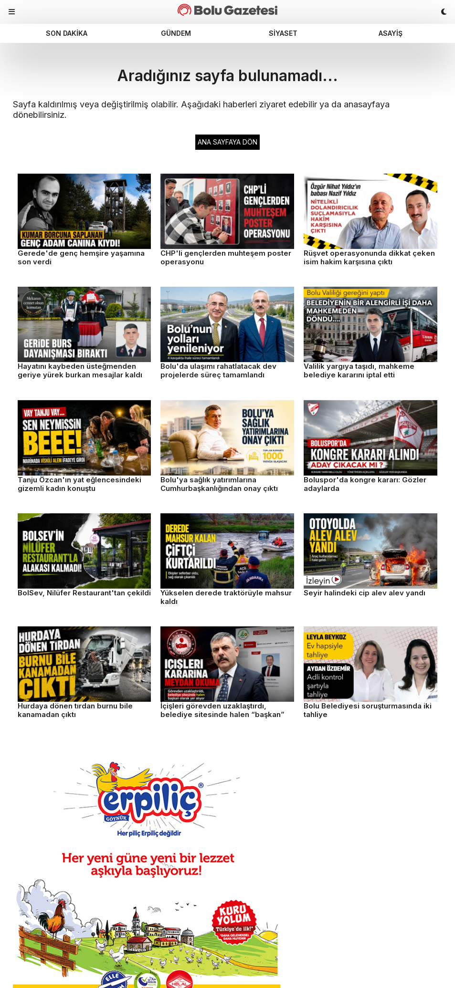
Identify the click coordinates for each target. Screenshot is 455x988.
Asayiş (390, 33)
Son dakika (66, 33)
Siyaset (283, 33)
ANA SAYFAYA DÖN (227, 142)
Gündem (176, 33)
